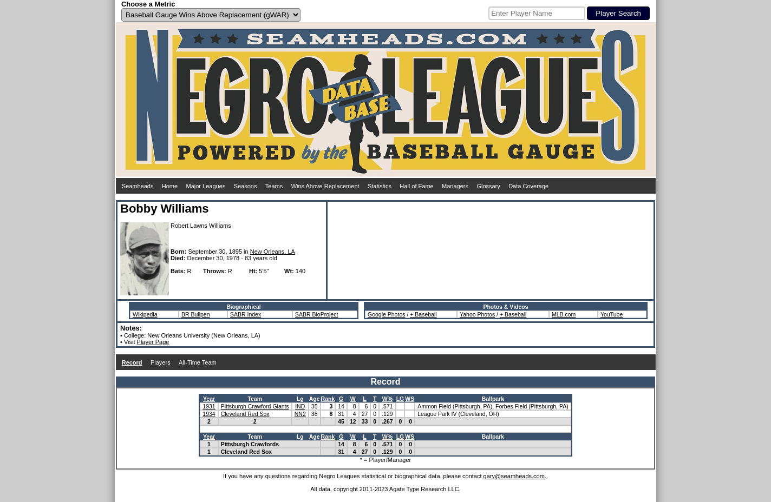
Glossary (488, 186)
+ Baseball (423, 314)
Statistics (379, 186)
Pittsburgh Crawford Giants (255, 406)
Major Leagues (206, 186)
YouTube (611, 314)
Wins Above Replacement (325, 186)
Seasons (245, 186)
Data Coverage (528, 186)
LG (400, 398)
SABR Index (245, 314)
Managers (455, 186)
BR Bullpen (195, 314)
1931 (208, 406)
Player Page (153, 342)
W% (387, 398)
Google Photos (386, 314)
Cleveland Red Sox (245, 414)
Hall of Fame (416, 186)
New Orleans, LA (272, 251)
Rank (328, 398)
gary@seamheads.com (514, 476)
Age (314, 398)
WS (409, 398)
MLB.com (564, 314)
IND (300, 406)
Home (170, 186)
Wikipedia (145, 314)
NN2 (300, 414)
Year (209, 398)
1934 (208, 414)
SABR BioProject (316, 314)
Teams (274, 186)
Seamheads (138, 186)
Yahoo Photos (477, 314)
